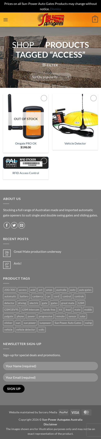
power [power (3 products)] (31, 316)
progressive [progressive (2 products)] (45, 316)
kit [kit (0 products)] (60, 309)
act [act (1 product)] (40, 289)
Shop (23, 45)
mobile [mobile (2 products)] (88, 309)
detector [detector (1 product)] (9, 303)
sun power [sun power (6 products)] (30, 322)
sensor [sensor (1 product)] (72, 316)
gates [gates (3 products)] (54, 303)
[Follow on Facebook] (6, 225)
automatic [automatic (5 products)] (10, 296)
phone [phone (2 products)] (20, 316)
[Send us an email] (21, 225)
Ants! (18, 263)
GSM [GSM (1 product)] (81, 303)
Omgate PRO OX (25, 143)
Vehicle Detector (75, 143)
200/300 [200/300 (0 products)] (9, 289)
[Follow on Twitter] (14, 225)
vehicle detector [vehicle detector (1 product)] (25, 329)
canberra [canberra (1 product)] (37, 296)
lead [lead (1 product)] (68, 309)
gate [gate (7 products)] (44, 303)
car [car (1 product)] (48, 296)
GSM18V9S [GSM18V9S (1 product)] (11, 309)
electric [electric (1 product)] (34, 303)
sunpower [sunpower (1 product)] (45, 322)
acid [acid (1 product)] (32, 289)
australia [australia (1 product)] (61, 289)
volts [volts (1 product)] (41, 329)
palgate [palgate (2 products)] (8, 316)
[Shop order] (50, 77)
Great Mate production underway (37, 251)
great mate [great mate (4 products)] (67, 303)
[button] (5, 20)
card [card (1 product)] (56, 296)
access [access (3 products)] (23, 289)
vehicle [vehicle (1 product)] (8, 329)
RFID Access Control (25, 173)
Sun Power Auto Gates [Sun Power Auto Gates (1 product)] (68, 322)
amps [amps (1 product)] (49, 289)
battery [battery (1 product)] (24, 296)
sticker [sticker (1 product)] (8, 322)
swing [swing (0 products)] (88, 322)
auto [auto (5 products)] (72, 289)
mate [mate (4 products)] (77, 309)
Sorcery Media (48, 412)
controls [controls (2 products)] (79, 296)
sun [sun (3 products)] (18, 322)
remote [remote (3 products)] (60, 316)
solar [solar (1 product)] (83, 316)
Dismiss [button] (55, 9)
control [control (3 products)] (67, 296)
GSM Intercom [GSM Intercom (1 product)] (30, 309)
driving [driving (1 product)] (22, 303)
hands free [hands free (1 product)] (49, 309)
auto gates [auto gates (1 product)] (85, 289)
